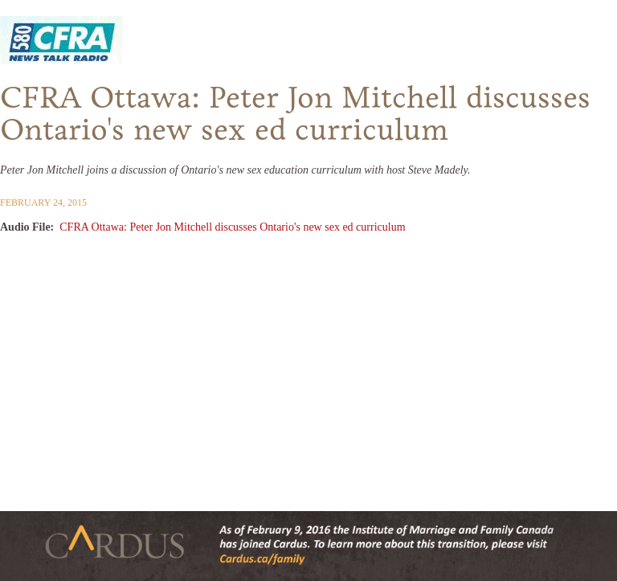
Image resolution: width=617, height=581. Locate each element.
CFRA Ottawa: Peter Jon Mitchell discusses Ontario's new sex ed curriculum (232, 227)
